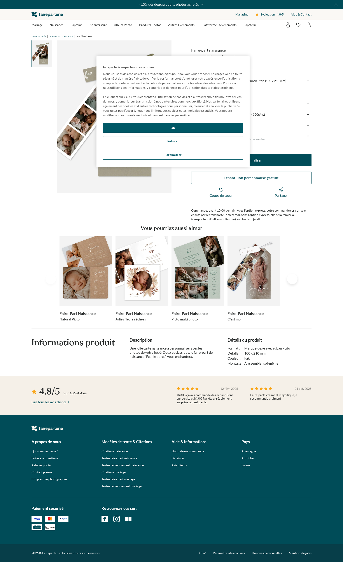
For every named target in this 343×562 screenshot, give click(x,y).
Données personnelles (267, 553)
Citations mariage (114, 472)
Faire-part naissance (61, 36)
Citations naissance (115, 451)
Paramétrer (173, 155)
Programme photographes (49, 479)
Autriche (248, 458)
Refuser (173, 141)
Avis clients (179, 465)
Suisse (246, 465)
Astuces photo (41, 465)
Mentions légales (300, 553)
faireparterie (47, 14)
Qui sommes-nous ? (45, 451)
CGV (202, 553)
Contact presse (42, 472)
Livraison (178, 458)
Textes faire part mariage (118, 479)
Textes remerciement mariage (122, 486)
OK (173, 128)
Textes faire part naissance (119, 458)
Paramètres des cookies (229, 553)
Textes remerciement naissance (123, 465)
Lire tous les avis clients (49, 402)
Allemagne (249, 451)
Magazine (241, 14)
